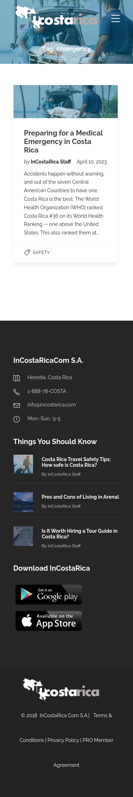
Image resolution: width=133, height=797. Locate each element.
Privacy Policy (63, 740)
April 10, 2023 (92, 162)
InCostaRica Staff (51, 162)
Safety (41, 252)
